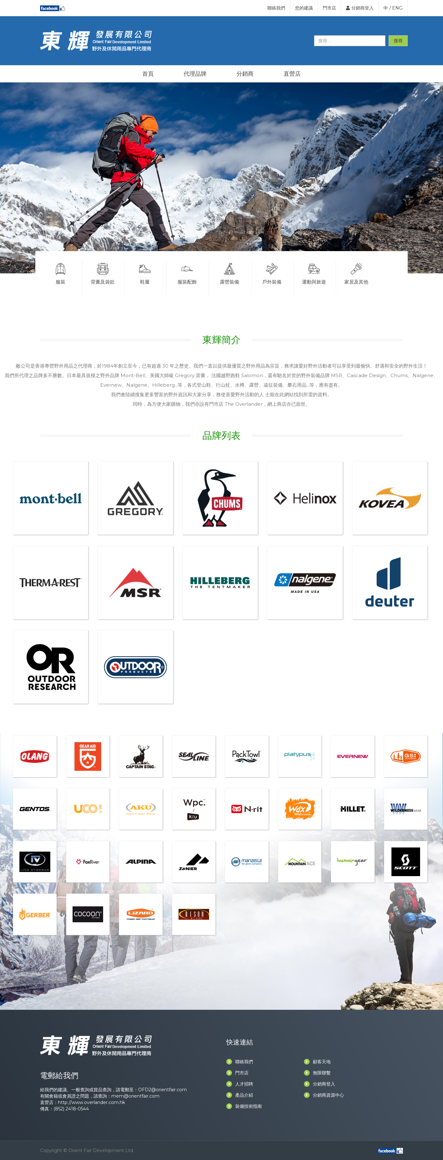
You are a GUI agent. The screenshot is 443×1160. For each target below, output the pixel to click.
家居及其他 (356, 273)
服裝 (60, 273)
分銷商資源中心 (324, 1095)
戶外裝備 (271, 273)
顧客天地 (317, 1062)
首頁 (148, 73)
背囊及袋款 (102, 273)
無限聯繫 (317, 1073)
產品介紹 (239, 1095)
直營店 (292, 73)
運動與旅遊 (314, 273)
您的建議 (304, 8)
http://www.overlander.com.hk (91, 1102)
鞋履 (145, 273)
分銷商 (245, 73)
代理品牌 (195, 73)
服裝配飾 (187, 273)
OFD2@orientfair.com (162, 1090)
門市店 (329, 8)
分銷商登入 (360, 8)
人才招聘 (239, 1084)
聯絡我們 (276, 8)
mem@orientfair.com (135, 1096)
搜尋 (398, 41)
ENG (397, 8)
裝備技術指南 (244, 1106)
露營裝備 (229, 273)
